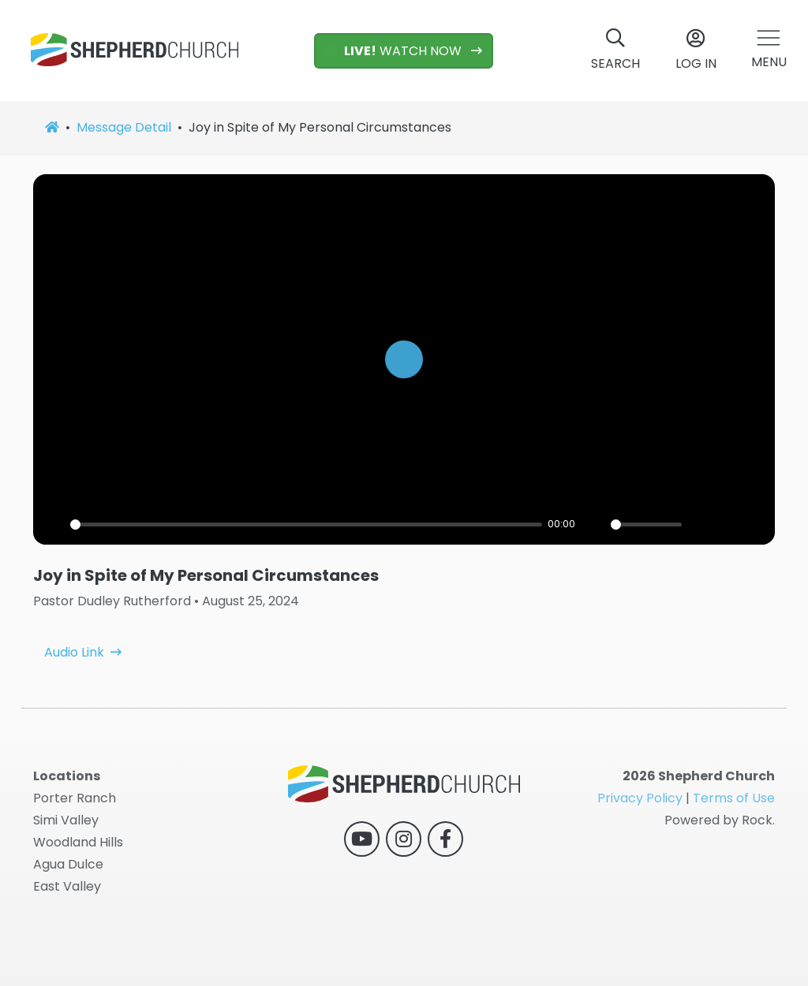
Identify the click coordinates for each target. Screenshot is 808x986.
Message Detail (124, 127)
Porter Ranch (74, 798)
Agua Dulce (68, 864)
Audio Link (74, 634)
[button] (769, 50)
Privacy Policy (640, 798)
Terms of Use (734, 798)
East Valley (67, 886)
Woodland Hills (78, 842)
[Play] (53, 524)
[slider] (306, 524)
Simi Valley (66, 820)
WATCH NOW (395, 51)
